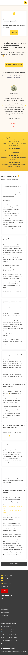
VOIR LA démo (14, 563)
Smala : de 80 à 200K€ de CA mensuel (9, 637)
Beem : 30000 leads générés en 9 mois (9, 640)
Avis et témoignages (5, 609)
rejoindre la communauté (14, 64)
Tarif (2, 598)
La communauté (4, 603)
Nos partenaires (4, 615)
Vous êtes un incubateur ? (6, 618)
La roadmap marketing (5, 606)
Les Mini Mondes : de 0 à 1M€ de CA (8, 634)
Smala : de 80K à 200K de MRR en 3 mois (12, 511)
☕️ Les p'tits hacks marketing (7, 626)
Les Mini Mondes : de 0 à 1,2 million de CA (12, 507)
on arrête (5, 590)
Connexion (14, 32)
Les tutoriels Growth (5, 601)
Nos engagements (5, 612)
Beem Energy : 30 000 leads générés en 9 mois (12, 515)
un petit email (6, 434)
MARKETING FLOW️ (6, 595)
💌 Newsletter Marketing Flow (7, 631)
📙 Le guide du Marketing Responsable (9, 629)
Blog (2, 643)
